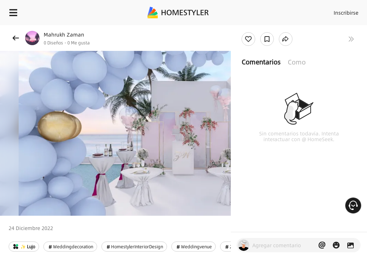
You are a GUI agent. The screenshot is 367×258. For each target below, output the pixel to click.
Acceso (317, 11)
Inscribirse (345, 11)
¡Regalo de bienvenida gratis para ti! (289, 30)
